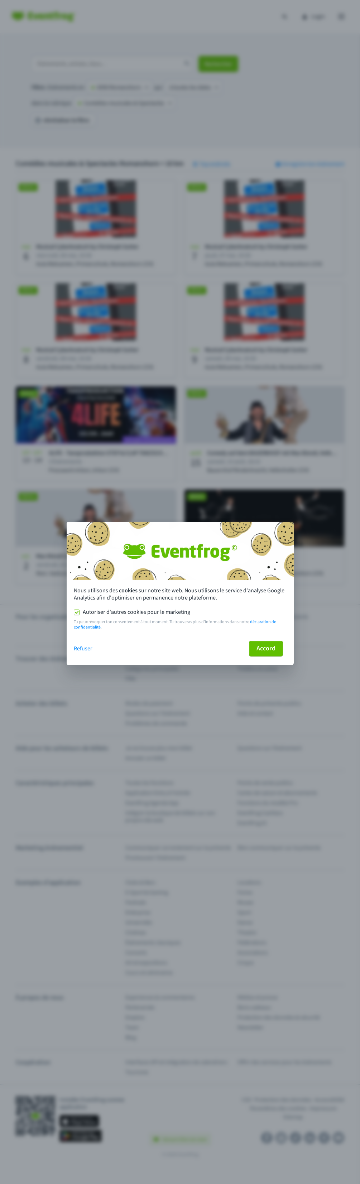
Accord (265, 648)
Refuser (83, 648)
